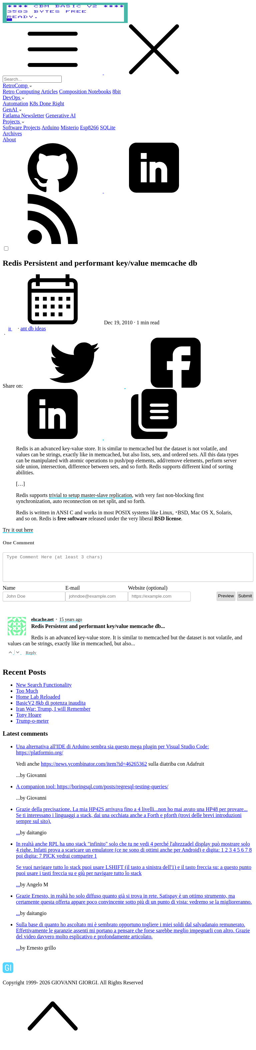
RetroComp (17, 85)
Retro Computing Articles (30, 91)
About (9, 139)
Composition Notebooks (85, 91)
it (10, 328)
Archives (12, 133)
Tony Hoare (28, 720)
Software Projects (21, 127)
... (134, 825)
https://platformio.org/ (39, 757)
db (31, 328)
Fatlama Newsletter (23, 115)
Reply (31, 657)
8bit (116, 91)
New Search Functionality (44, 690)
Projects (14, 121)
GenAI (12, 109)
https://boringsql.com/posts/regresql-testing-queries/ (112, 791)
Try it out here (18, 530)
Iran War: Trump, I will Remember (53, 714)
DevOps (14, 97)
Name (9, 593)
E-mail (72, 593)
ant (24, 328)
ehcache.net (42, 624)
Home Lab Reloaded (38, 702)
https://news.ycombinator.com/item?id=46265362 (94, 769)
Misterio (70, 127)
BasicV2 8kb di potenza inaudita (51, 708)
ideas (40, 328)
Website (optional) (147, 593)
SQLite (107, 127)
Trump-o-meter (32, 726)
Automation (15, 103)
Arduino (50, 127)
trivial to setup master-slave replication (90, 495)
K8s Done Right (46, 103)
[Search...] (32, 79)
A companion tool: (36, 791)
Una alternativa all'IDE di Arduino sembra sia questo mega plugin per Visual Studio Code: (112, 751)
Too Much (27, 696)
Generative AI (61, 115)
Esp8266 (89, 127)
